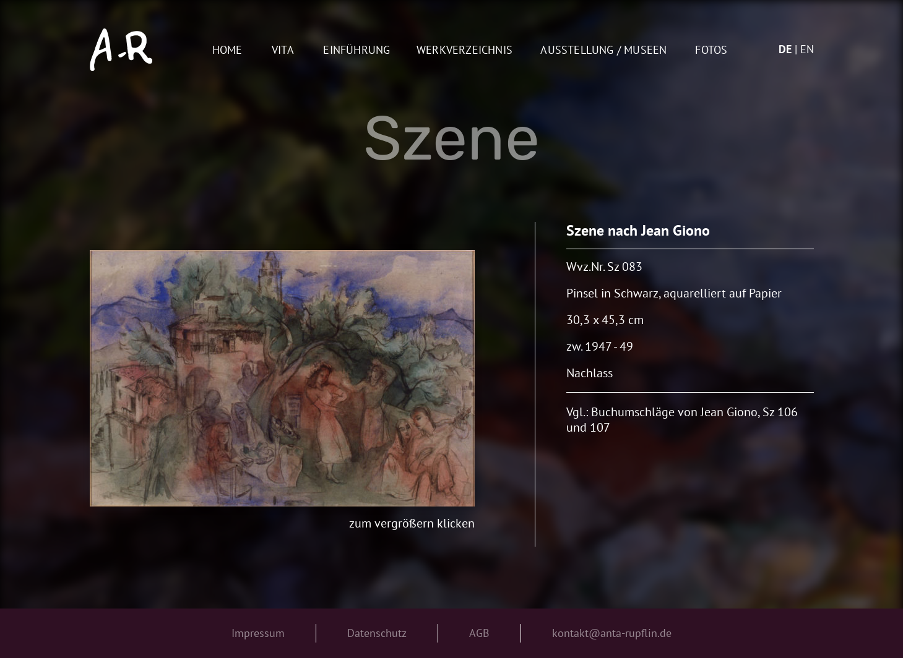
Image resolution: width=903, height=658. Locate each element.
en (807, 49)
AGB (479, 633)
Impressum (258, 633)
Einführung (356, 50)
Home (227, 50)
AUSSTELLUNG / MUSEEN (603, 50)
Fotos (711, 50)
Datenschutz (377, 633)
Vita (283, 50)
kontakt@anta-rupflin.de (612, 633)
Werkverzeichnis (464, 50)
